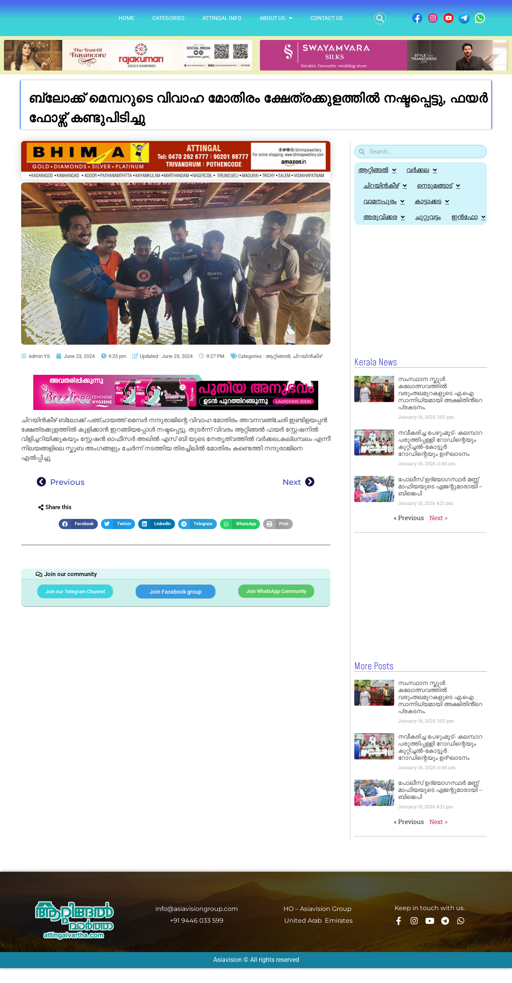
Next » (438, 533)
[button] (380, 18)
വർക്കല (423, 170)
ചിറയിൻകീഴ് (307, 356)
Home (126, 18)
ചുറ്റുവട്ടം (430, 216)
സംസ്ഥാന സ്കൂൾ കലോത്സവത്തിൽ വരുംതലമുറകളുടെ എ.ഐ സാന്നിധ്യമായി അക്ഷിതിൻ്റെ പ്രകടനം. (440, 408)
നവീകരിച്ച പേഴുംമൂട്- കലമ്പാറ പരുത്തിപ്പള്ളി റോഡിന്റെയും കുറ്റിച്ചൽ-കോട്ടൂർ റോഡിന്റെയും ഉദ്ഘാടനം (440, 459)
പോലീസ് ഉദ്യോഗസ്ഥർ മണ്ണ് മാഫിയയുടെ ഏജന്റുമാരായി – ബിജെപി (440, 502)
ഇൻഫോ (381, 233)
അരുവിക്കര (385, 217)
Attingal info (222, 18)
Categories (168, 18)
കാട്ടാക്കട (434, 201)
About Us (276, 18)
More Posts (373, 681)
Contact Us (326, 18)
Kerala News (375, 378)
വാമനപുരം (384, 201)
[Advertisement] (420, 307)
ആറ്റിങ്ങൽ (277, 356)
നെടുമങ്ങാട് (440, 186)
